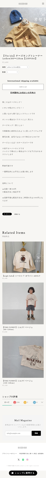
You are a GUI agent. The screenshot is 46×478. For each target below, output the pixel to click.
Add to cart (23, 87)
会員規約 (41, 453)
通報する (17, 214)
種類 (4, 67)
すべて (7, 402)
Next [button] (42, 27)
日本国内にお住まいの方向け (23, 93)
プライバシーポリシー (9, 453)
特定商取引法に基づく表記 (28, 453)
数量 (4, 72)
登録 (36, 433)
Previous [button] (3, 27)
